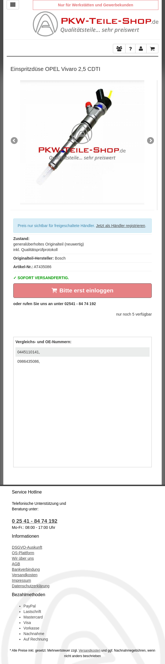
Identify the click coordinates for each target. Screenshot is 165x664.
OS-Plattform (23, 553)
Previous (14, 141)
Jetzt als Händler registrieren (120, 225)
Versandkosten (25, 575)
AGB (16, 564)
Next (150, 141)
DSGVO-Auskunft (27, 547)
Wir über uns (23, 558)
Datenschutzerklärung (30, 586)
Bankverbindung (26, 569)
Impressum (21, 580)
